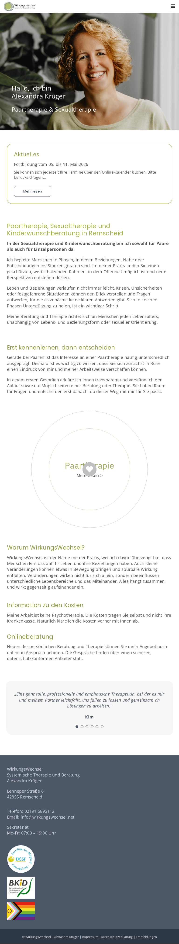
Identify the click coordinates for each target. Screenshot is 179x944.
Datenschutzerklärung (117, 937)
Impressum (90, 937)
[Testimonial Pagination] (77, 726)
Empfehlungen (146, 937)
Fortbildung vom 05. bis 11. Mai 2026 (51, 164)
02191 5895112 (39, 811)
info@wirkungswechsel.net (48, 817)
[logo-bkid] (21, 878)
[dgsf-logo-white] (21, 846)
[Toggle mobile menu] (173, 6)
